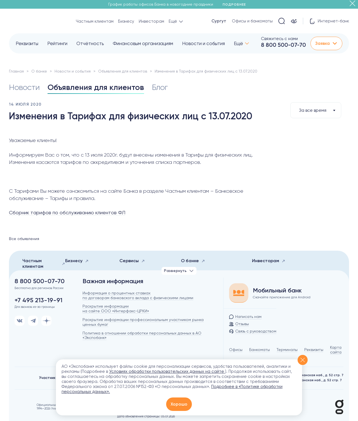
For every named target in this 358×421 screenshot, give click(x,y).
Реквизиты (27, 43)
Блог (160, 87)
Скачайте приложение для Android (281, 297)
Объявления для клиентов (122, 71)
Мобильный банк (277, 290)
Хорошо (179, 404)
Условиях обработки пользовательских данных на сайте (167, 371)
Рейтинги (57, 43)
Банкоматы (259, 349)
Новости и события (203, 43)
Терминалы (287, 349)
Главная (16, 71)
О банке (39, 71)
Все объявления (24, 238)
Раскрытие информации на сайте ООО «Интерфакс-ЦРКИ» (116, 308)
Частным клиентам (95, 21)
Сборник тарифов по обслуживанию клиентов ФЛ (67, 212)
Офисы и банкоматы (252, 21)
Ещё (238, 43)
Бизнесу (126, 21)
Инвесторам (151, 21)
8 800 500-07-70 (283, 44)
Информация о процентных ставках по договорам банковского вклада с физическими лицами (138, 295)
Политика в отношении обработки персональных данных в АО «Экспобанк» (142, 335)
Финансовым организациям (143, 43)
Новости (24, 87)
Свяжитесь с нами (279, 38)
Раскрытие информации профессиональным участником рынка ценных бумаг (143, 322)
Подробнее (236, 4)
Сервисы (132, 260)
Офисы (235, 349)
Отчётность (90, 43)
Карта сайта (335, 349)
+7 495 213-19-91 (38, 300)
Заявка (326, 43)
